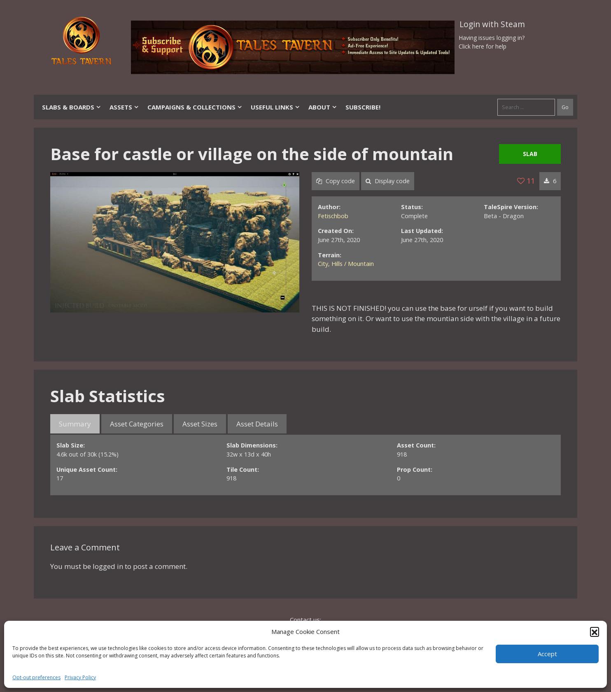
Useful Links (275, 107)
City (323, 264)
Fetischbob (333, 216)
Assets (124, 107)
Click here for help (482, 46)
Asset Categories (136, 424)
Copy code (335, 181)
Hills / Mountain (352, 264)
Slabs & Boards (71, 107)
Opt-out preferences (36, 677)
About (322, 107)
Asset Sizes (199, 424)
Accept (547, 654)
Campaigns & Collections (195, 107)
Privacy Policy (80, 677)
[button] (594, 631)
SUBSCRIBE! (362, 107)
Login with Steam (492, 24)
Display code (388, 181)
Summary (75, 424)
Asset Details (257, 424)
